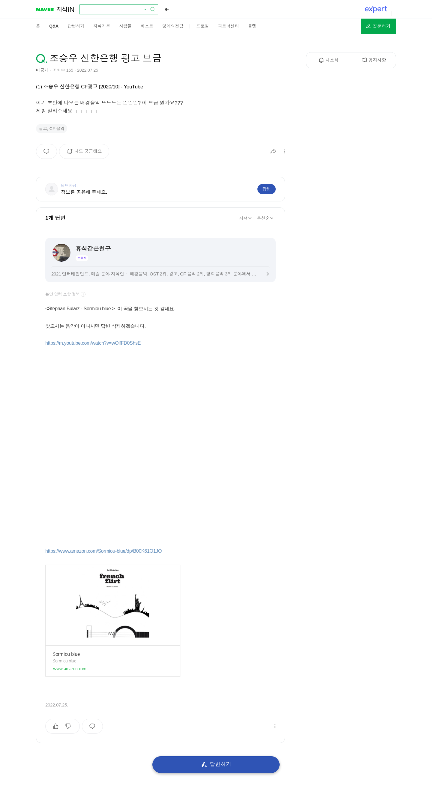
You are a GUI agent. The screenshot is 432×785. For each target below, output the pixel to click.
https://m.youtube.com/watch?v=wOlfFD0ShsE (93, 343)
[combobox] (115, 9)
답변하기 (216, 764)
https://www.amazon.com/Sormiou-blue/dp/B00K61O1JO (103, 551)
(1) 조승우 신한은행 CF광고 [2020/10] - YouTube (89, 87)
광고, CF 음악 (51, 128)
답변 (266, 189)
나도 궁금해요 (86, 153)
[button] (378, 26)
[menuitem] (38, 26)
